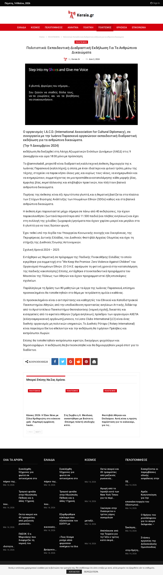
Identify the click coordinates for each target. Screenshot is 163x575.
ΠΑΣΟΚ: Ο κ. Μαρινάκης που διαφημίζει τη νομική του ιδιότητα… (19, 540)
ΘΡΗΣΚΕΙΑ (123, 27)
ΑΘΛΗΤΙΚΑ (72, 27)
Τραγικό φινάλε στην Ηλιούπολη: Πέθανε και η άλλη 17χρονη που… (20, 498)
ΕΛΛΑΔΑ (20, 27)
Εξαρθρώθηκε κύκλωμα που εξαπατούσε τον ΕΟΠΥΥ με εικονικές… (61, 520)
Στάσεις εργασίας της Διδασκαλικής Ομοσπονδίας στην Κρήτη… (141, 544)
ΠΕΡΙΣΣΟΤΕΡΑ (91, 572)
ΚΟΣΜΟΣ (34, 27)
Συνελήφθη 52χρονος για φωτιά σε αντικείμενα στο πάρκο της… (20, 475)
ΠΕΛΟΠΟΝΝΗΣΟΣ (53, 27)
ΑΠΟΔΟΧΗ (74, 571)
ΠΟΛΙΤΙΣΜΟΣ (105, 27)
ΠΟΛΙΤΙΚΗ (89, 27)
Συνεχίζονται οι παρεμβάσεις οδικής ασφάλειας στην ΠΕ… (142, 475)
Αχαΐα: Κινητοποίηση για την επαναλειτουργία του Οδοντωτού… (140, 498)
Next (38, 432)
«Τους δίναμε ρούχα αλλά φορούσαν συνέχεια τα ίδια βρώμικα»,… (61, 543)
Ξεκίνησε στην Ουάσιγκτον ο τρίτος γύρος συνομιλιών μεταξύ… (101, 514)
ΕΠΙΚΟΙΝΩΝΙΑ (140, 27)
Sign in (155, 3)
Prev (30, 432)
